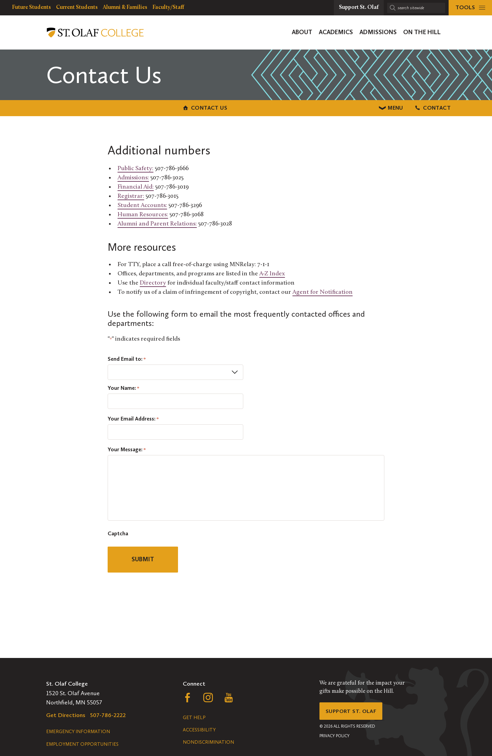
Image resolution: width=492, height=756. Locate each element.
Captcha (118, 532)
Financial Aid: (136, 185)
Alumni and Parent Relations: (157, 222)
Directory (153, 281)
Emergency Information (78, 731)
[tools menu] (470, 7)
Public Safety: (135, 167)
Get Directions (65, 715)
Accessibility (199, 730)
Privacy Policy (334, 738)
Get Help (194, 717)
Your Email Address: (133, 417)
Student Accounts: (142, 204)
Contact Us (105, 107)
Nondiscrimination (208, 742)
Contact (386, 107)
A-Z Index (272, 272)
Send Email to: (127, 357)
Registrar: (131, 195)
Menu (246, 107)
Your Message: (127, 448)
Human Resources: (143, 213)
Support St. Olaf (354, 712)
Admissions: (133, 176)
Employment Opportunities (82, 744)
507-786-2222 (108, 715)
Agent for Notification (322, 291)
